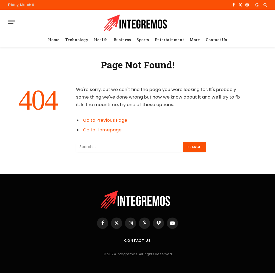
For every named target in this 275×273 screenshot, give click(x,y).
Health (101, 39)
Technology (76, 39)
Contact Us (216, 39)
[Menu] (11, 22)
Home (53, 39)
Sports (142, 39)
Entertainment (169, 39)
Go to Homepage (102, 130)
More (195, 39)
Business (122, 39)
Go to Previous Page (105, 120)
